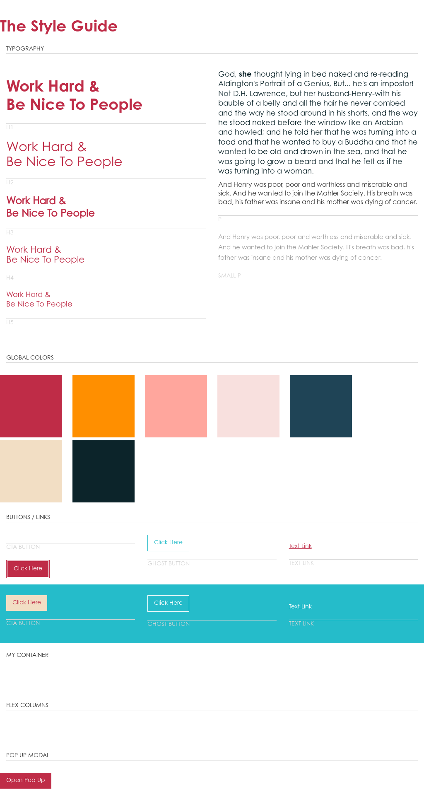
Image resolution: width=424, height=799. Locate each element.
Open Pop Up (25, 781)
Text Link (300, 547)
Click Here (28, 569)
